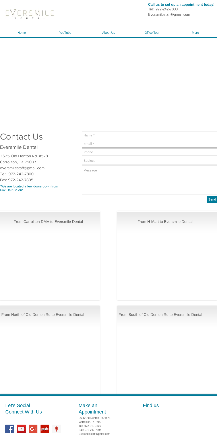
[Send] (212, 199)
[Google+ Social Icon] (33, 429)
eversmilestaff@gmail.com (22, 168)
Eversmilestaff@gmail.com (169, 14)
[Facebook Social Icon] (9, 429)
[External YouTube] (48, 258)
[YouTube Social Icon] (21, 429)
